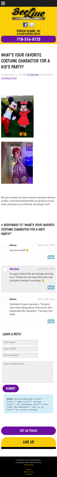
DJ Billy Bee (33, 74)
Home (28, 469)
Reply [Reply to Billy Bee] (51, 287)
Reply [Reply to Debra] (51, 321)
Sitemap (28, 473)
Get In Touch (28, 430)
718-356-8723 (28, 464)
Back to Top (28, 471)
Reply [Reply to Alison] (51, 257)
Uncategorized (9, 78)
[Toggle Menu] (3, 3)
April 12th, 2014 (46, 245)
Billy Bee (14, 268)
